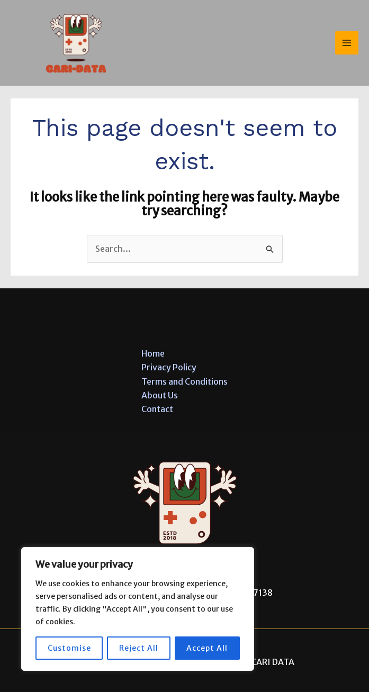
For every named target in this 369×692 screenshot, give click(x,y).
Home (153, 353)
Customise (69, 648)
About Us (159, 395)
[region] (137, 609)
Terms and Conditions (184, 381)
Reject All (138, 648)
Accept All (207, 648)
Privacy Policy (168, 367)
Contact (157, 409)
